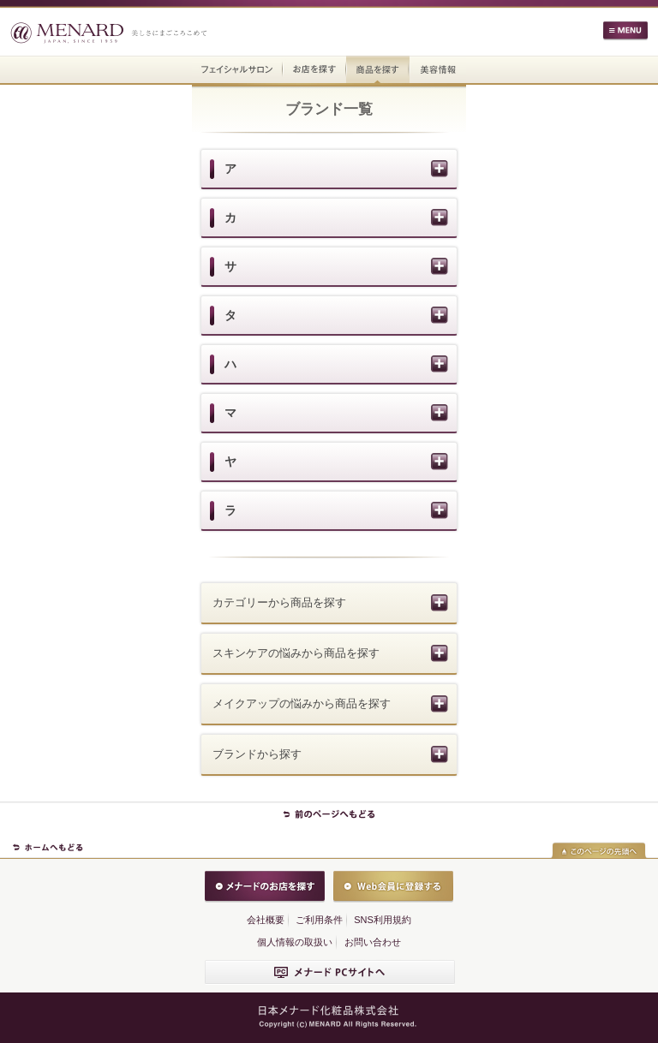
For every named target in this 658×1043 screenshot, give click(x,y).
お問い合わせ (372, 942)
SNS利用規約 (382, 920)
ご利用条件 (319, 920)
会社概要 (265, 920)
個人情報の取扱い (294, 942)
